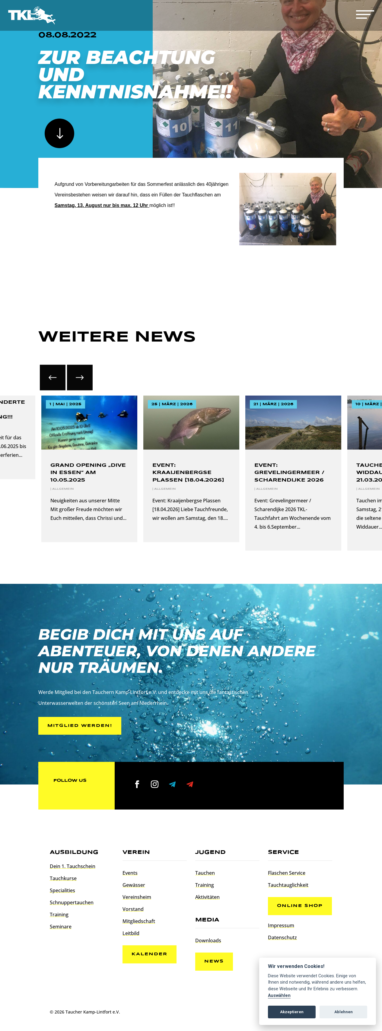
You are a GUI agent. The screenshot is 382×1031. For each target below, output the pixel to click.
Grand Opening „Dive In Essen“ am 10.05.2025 (88, 472)
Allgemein (63, 489)
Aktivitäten (207, 897)
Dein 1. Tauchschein (72, 866)
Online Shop (300, 906)
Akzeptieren (292, 1012)
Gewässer (134, 885)
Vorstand (133, 909)
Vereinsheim (137, 897)
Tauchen (205, 873)
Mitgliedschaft (139, 921)
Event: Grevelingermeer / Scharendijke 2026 (289, 472)
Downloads (208, 940)
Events (130, 873)
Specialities (62, 890)
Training (59, 914)
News (214, 961)
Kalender (149, 954)
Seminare (61, 926)
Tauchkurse (63, 878)
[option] (191, 469)
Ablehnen (343, 1012)
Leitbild (131, 933)
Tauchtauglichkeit (288, 885)
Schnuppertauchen (72, 902)
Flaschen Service (286, 873)
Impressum (281, 925)
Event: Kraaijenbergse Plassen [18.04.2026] (188, 472)
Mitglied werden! (79, 726)
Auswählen (279, 995)
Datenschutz (282, 937)
